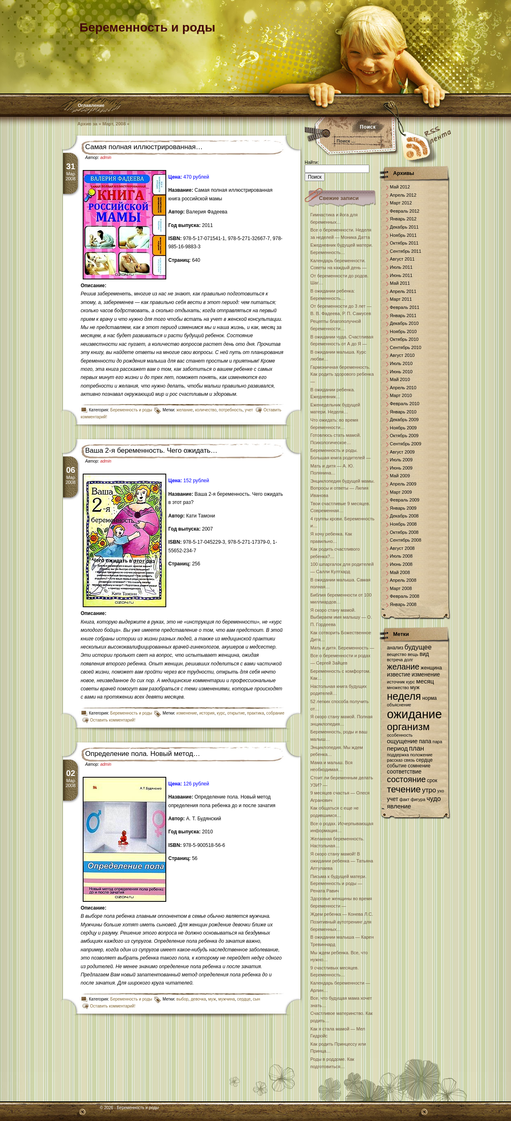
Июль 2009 (401, 459)
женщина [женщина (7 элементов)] (431, 668)
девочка (198, 999)
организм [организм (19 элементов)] (408, 726)
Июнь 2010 (401, 371)
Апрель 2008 (403, 580)
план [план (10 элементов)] (416, 748)
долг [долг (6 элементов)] (408, 659)
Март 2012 (401, 202)
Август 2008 (402, 548)
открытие (236, 713)
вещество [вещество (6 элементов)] (397, 654)
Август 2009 (402, 451)
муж (212, 999)
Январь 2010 (403, 411)
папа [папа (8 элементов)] (425, 741)
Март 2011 (401, 299)
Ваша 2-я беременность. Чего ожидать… (151, 450)
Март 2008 (401, 588)
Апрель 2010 (403, 387)
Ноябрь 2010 (403, 331)
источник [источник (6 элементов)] (396, 681)
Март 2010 (401, 395)
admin (105, 157)
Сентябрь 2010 (405, 347)
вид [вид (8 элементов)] (424, 654)
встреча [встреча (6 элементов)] (395, 659)
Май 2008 (400, 572)
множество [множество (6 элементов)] (398, 687)
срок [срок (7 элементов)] (432, 780)
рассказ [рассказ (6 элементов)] (394, 760)
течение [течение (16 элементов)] (404, 789)
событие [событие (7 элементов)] (397, 766)
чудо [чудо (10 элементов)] (434, 798)
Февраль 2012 (404, 211)
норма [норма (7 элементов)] (429, 698)
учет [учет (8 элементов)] (392, 799)
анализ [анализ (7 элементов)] (395, 648)
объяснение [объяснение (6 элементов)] (399, 704)
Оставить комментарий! (113, 720)
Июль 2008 (401, 556)
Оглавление (91, 105)
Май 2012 (400, 186)
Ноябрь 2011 (403, 235)
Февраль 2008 (404, 596)
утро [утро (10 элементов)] (429, 790)
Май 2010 (400, 379)
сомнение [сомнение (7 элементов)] (419, 766)
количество (205, 410)
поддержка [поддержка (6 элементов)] (398, 754)
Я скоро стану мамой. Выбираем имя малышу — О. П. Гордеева (341, 617)
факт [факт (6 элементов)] (404, 799)
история (207, 713)
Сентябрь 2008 (405, 540)
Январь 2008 (403, 604)
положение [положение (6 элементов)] (421, 754)
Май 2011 (400, 283)
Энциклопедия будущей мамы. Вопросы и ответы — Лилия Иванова (342, 488)
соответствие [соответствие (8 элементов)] (404, 772)
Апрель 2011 (403, 291)
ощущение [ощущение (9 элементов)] (402, 741)
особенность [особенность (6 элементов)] (400, 735)
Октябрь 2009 (404, 435)
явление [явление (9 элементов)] (399, 806)
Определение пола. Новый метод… (142, 754)
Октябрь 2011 (404, 243)
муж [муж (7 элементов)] (415, 687)
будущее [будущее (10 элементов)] (418, 647)
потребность (230, 410)
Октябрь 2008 (404, 532)
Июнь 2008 (401, 564)
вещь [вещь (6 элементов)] (413, 654)
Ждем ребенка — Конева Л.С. (341, 914)
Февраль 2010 (404, 403)
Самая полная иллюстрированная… (144, 147)
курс (221, 713)
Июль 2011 (401, 267)
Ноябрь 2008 (403, 524)
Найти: (312, 162)
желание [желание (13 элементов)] (403, 666)
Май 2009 (400, 475)
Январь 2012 (403, 218)
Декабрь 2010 (404, 323)
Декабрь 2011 (404, 227)
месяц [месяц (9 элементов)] (425, 681)
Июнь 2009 (401, 467)
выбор (182, 999)
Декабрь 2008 (404, 515)
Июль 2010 (401, 363)
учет (249, 410)
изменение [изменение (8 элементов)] (426, 675)
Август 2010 (402, 355)
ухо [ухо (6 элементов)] (440, 790)
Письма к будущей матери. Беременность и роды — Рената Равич (338, 883)
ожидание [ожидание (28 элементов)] (414, 714)
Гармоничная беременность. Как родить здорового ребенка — (342, 374)
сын (256, 999)
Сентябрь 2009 (405, 443)
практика (255, 713)
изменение (186, 713)
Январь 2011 (403, 315)
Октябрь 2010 (404, 339)
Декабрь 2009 (404, 419)
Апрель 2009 (403, 483)
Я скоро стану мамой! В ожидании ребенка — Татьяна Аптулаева (341, 861)
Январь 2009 (403, 508)
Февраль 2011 (404, 307)
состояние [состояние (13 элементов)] (406, 779)
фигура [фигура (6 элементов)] (418, 799)
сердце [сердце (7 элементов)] (424, 760)
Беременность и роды (131, 410)
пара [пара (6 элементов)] (437, 741)
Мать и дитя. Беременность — (342, 647)
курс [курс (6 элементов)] (410, 681)
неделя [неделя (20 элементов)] (404, 696)
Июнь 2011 (401, 275)
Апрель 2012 (403, 195)
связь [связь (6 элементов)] (409, 760)
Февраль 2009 (404, 499)
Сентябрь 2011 (405, 251)
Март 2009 (401, 492)
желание (184, 410)
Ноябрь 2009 (403, 427)
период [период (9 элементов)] (397, 748)
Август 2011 (402, 258)
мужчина (226, 999)
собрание (275, 713)
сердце (244, 999)
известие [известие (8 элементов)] (398, 675)
